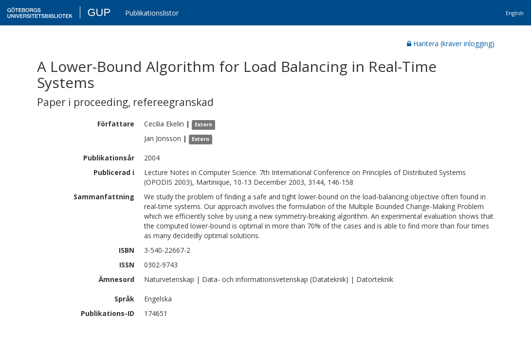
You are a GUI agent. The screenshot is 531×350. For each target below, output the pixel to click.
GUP (98, 12)
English (515, 13)
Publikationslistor (152, 13)
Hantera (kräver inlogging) (450, 43)
